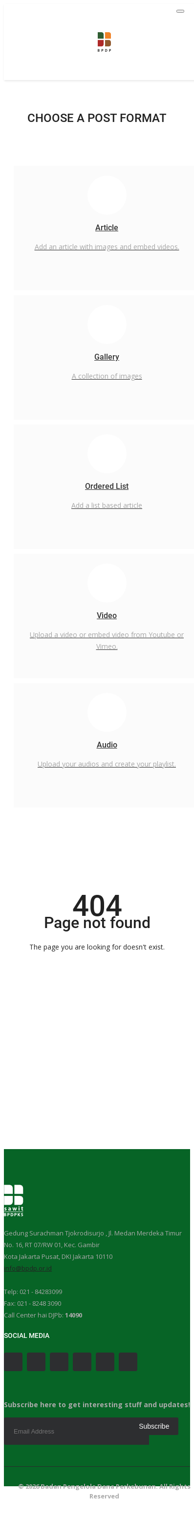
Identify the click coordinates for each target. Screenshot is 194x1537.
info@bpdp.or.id (28, 1268)
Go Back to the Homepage (97, 965)
